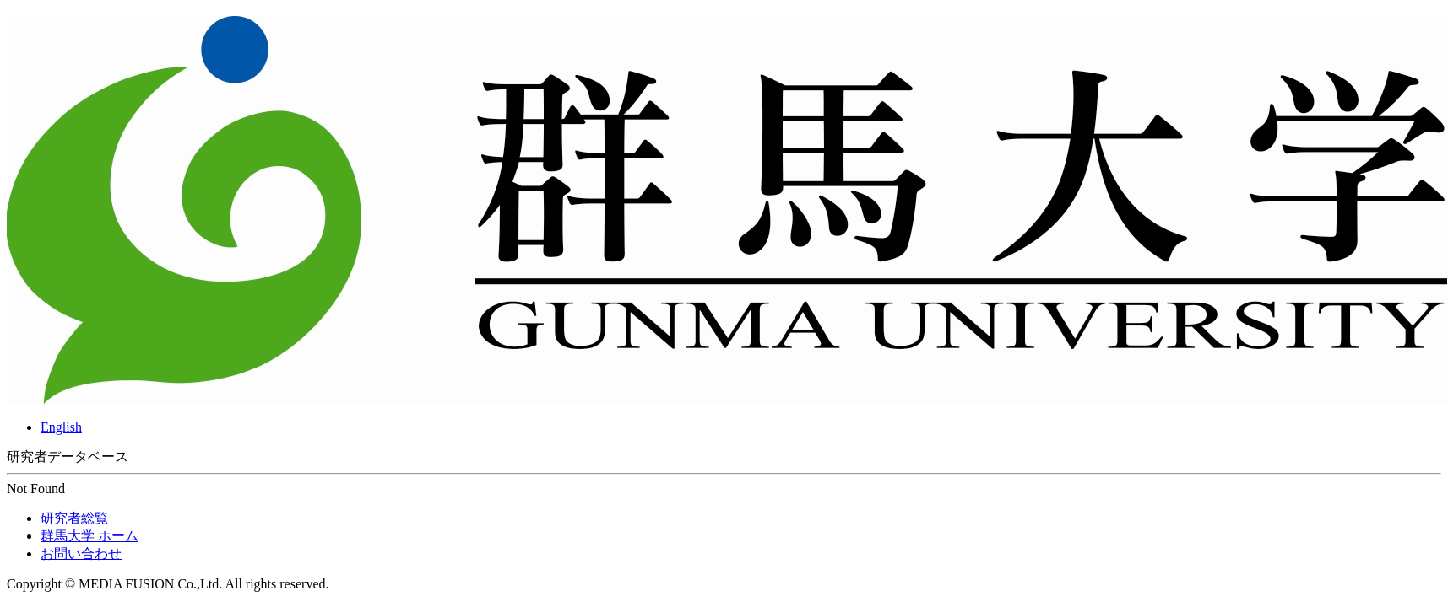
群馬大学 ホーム (89, 536)
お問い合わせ (81, 553)
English (61, 427)
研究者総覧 (74, 518)
